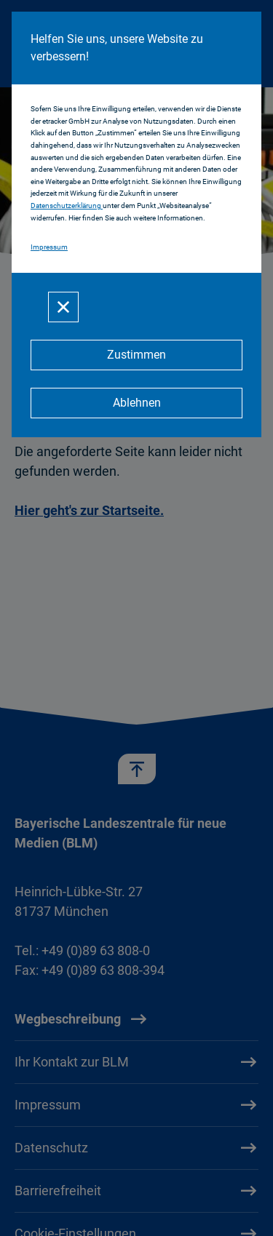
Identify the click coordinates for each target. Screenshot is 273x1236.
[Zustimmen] (136, 355)
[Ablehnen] (136, 403)
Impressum (49, 247)
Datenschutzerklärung (67, 205)
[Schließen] (63, 307)
